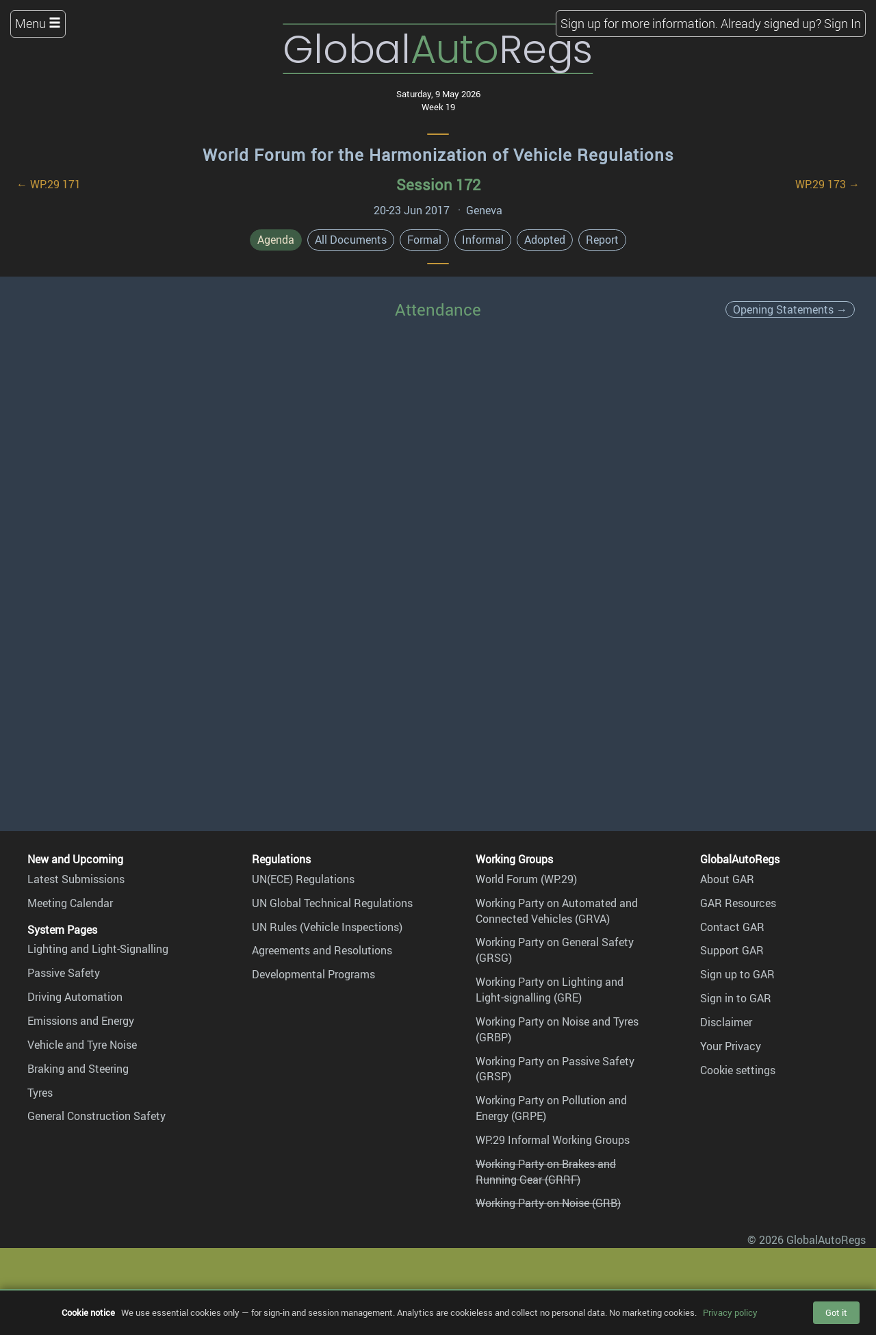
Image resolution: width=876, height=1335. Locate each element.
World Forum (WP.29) (526, 879)
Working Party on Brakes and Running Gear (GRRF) (546, 1171)
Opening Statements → (790, 309)
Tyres (40, 1092)
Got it (836, 1312)
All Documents (351, 239)
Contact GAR (732, 926)
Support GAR (732, 950)
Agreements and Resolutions (322, 950)
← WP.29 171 (48, 184)
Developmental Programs (313, 974)
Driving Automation (75, 996)
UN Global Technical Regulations (332, 903)
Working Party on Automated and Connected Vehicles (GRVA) (557, 910)
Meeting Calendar (70, 903)
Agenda (275, 239)
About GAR (727, 879)
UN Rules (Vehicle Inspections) (327, 926)
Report (602, 239)
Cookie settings (737, 1070)
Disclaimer (726, 1022)
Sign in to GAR (735, 998)
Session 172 (438, 184)
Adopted (544, 239)
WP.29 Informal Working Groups (553, 1139)
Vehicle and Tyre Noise (82, 1044)
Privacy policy (730, 1312)
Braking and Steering (78, 1068)
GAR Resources (738, 903)
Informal (483, 239)
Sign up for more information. (639, 23)
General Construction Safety (96, 1115)
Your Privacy (730, 1046)
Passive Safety (63, 972)
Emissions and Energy (80, 1020)
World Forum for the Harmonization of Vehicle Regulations (438, 155)
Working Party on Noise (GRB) (548, 1202)
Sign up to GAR (737, 974)
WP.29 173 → (827, 184)
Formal (424, 239)
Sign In (842, 23)
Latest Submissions (76, 879)
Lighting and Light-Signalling (97, 948)
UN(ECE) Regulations (303, 879)
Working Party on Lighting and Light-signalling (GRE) (549, 989)
